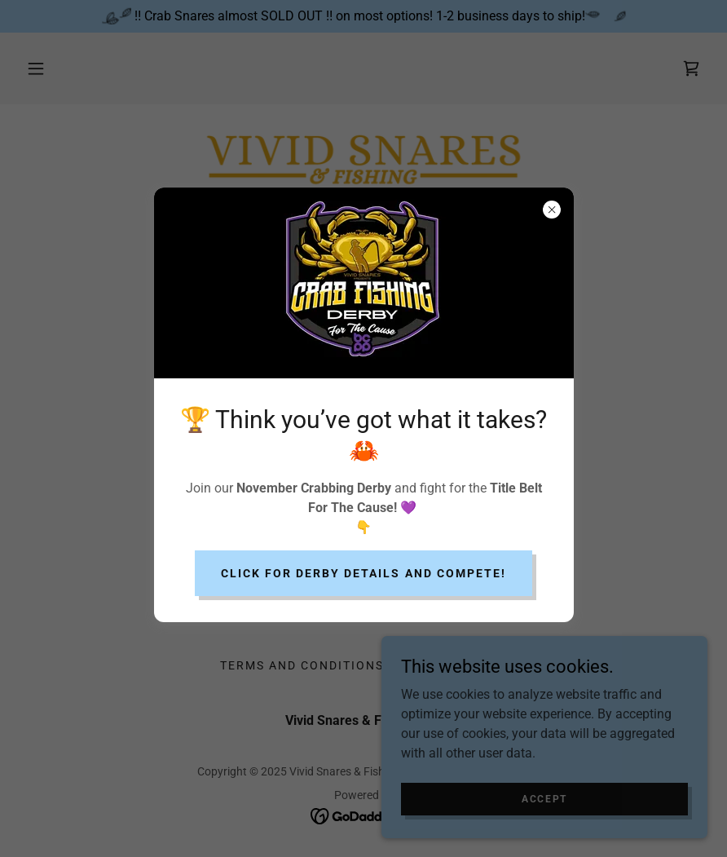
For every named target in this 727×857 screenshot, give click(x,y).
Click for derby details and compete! (363, 573)
